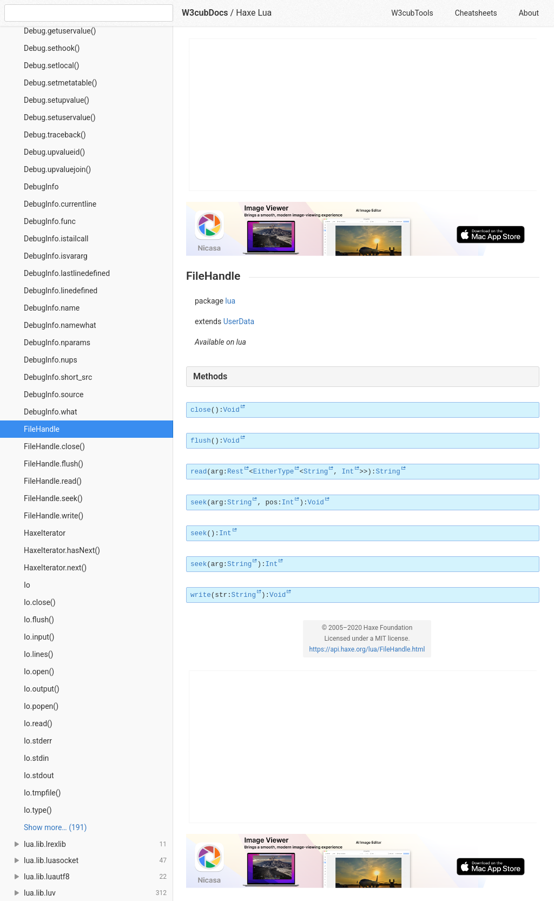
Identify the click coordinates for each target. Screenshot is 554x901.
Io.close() (40, 602)
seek (198, 503)
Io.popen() (41, 706)
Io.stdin (36, 758)
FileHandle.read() (53, 481)
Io (27, 585)
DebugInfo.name (52, 308)
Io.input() (39, 637)
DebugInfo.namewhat (60, 325)
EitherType (273, 472)
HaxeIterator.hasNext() (62, 550)
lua (230, 301)
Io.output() (42, 689)
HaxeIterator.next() (55, 567)
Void (231, 410)
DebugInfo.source (53, 394)
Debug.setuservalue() (60, 117)
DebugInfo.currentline (60, 204)
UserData (238, 321)
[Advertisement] (363, 114)
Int (347, 472)
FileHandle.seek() (53, 498)
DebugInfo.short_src (58, 377)
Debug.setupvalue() (56, 100)
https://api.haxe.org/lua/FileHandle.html (367, 649)
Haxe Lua (254, 13)
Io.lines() (38, 654)
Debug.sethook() (52, 48)
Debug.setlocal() (51, 65)
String (316, 472)
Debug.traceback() (55, 134)
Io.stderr (38, 740)
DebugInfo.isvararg (56, 256)
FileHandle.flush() (53, 463)
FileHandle (42, 429)
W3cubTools (412, 13)
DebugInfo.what (50, 411)
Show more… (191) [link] (55, 827)
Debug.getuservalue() (60, 31)
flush (200, 441)
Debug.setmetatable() (60, 82)
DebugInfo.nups (50, 360)
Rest (235, 472)
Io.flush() (39, 619)
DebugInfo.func (50, 221)
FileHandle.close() (54, 446)
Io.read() (38, 723)
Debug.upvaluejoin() (57, 169)
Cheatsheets (476, 13)
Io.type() (38, 810)
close (200, 410)
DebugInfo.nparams (57, 342)
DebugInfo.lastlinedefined (67, 273)
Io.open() (39, 671)
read (198, 472)
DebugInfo (41, 186)
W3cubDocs (205, 13)
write (200, 595)
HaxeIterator (44, 533)
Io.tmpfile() (42, 792)
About (529, 13)
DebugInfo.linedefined (60, 290)
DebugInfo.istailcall (56, 238)
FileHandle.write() (53, 515)
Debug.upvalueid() (54, 152)
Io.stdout (39, 775)
